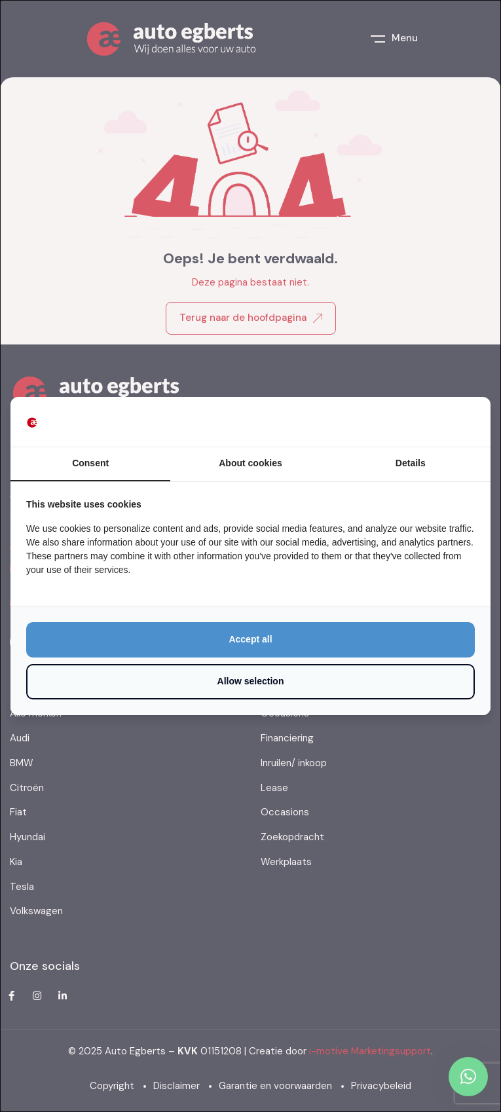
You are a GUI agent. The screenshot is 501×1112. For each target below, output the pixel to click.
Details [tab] (411, 463)
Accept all (250, 639)
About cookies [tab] (250, 463)
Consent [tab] (90, 463)
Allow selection (250, 681)
